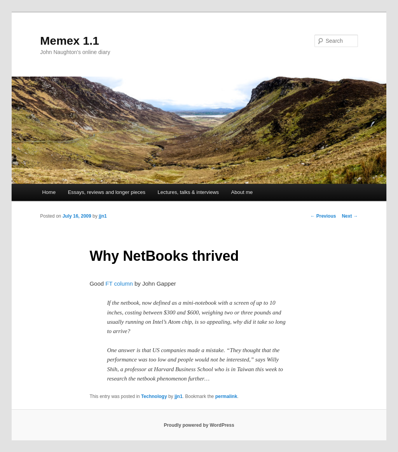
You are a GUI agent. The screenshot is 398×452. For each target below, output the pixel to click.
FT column (119, 283)
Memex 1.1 (69, 40)
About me (242, 192)
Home (49, 192)
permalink (226, 396)
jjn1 (103, 216)
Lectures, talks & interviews (188, 192)
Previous (323, 216)
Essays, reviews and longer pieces (106, 192)
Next (350, 216)
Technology (154, 396)
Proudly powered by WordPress (199, 425)
